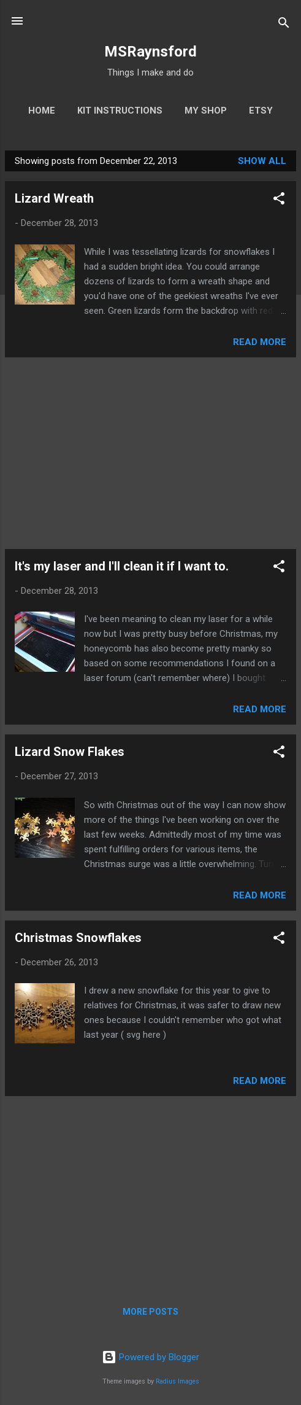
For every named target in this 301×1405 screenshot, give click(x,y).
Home (41, 110)
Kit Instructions (119, 110)
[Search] (283, 25)
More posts (150, 1312)
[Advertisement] (150, 453)
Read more (259, 342)
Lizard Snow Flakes (69, 751)
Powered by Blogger (150, 1357)
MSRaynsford (150, 51)
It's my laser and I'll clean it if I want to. (122, 566)
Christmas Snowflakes (78, 937)
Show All (262, 160)
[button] (279, 200)
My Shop (206, 110)
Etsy (261, 110)
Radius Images (177, 1381)
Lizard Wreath (54, 198)
